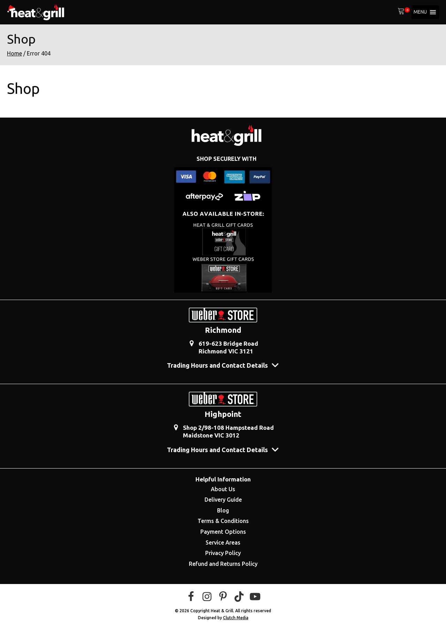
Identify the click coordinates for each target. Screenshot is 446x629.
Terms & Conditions (223, 521)
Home (14, 53)
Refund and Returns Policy (223, 564)
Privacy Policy (223, 553)
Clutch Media (235, 617)
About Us (223, 489)
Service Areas (223, 542)
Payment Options (223, 532)
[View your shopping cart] (401, 12)
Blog (223, 510)
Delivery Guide (223, 499)
